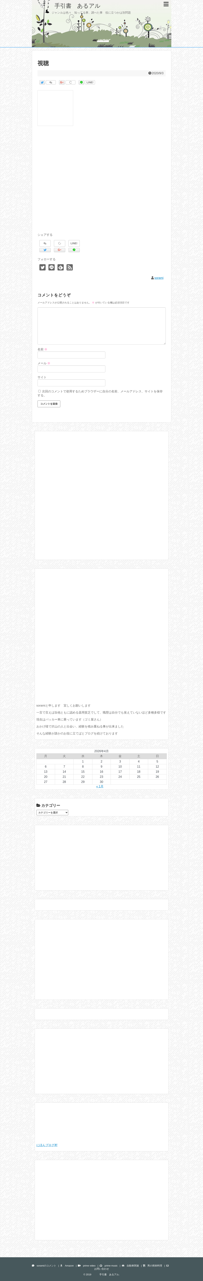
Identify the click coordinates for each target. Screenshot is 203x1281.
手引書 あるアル (69, 6)
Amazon (67, 1265)
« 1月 (99, 786)
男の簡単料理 (152, 1265)
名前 (42, 349)
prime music (109, 1265)
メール (44, 363)
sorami (158, 277)
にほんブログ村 (46, 1145)
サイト (42, 377)
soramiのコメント (44, 1265)
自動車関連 (130, 1265)
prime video (86, 1265)
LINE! (90, 82)
